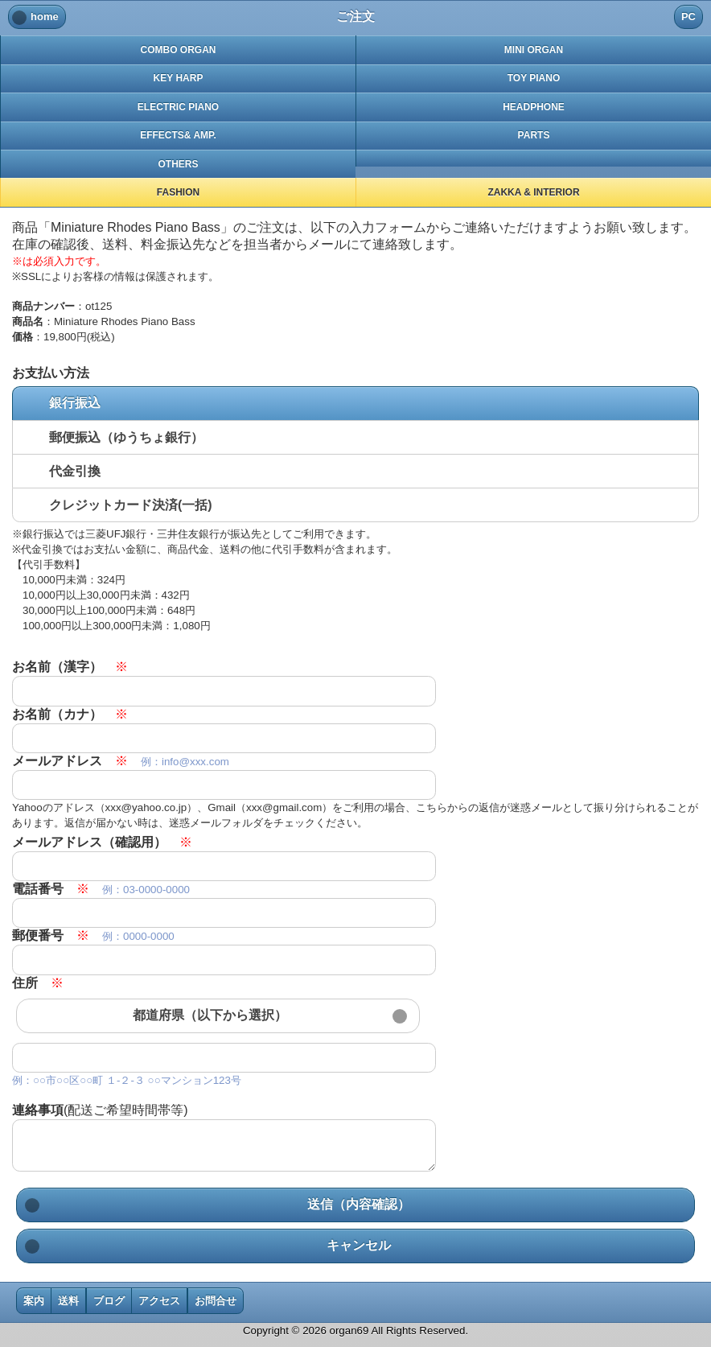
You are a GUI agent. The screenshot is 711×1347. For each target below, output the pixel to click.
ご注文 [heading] (355, 16)
